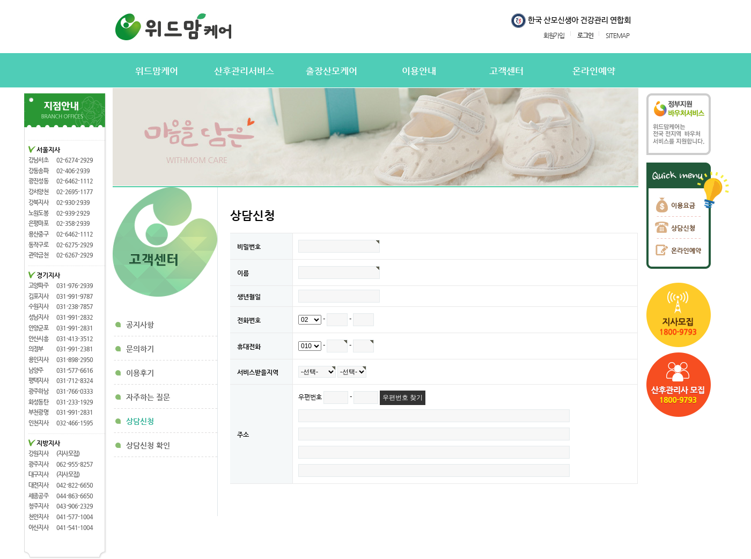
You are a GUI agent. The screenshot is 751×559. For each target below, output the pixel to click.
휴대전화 (249, 346)
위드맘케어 (156, 71)
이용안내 (419, 71)
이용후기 (140, 373)
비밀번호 (249, 247)
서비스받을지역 (257, 372)
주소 (243, 434)
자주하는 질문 (148, 397)
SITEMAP (617, 35)
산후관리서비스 (244, 71)
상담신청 (140, 421)
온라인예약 (593, 71)
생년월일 (249, 296)
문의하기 (140, 348)
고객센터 (506, 71)
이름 (243, 273)
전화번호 (249, 320)
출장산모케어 (331, 71)
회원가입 (553, 35)
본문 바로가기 (0, 0)
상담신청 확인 (148, 445)
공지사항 (140, 324)
